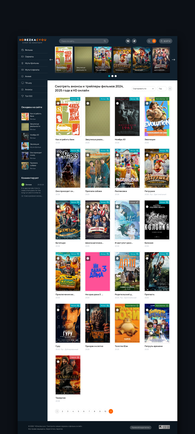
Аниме (28, 76)
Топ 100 (28, 96)
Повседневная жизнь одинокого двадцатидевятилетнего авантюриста (33, 199)
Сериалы (29, 56)
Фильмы (29, 50)
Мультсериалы (32, 69)
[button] (109, 76)
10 (105, 411)
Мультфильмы (32, 63)
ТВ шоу (28, 83)
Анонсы (28, 89)
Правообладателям (141, 427)
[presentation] (51, 59)
